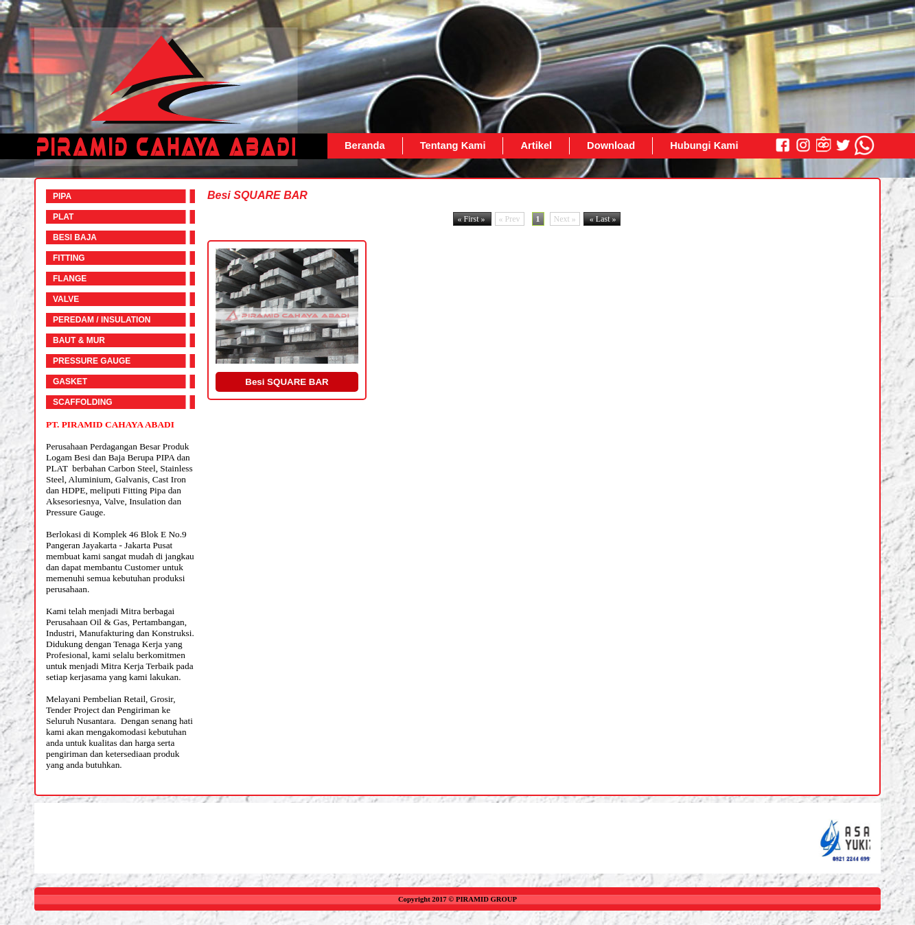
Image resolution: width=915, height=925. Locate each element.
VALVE (66, 299)
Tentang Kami (453, 145)
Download (611, 145)
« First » (472, 219)
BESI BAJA (75, 237)
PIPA (62, 196)
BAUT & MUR (79, 340)
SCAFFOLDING (83, 402)
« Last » (602, 219)
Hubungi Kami (704, 145)
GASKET (70, 381)
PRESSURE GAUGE (91, 361)
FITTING (69, 258)
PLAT (63, 217)
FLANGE (69, 278)
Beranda (365, 145)
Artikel (536, 145)
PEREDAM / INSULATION (101, 320)
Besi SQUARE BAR (286, 382)
